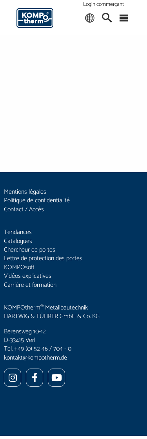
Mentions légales (25, 192)
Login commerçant (103, 4)
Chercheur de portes (29, 250)
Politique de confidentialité (37, 200)
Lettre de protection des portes (43, 258)
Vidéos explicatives (27, 276)
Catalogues (18, 241)
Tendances (18, 232)
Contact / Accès (24, 209)
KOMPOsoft (19, 267)
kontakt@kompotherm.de (35, 358)
